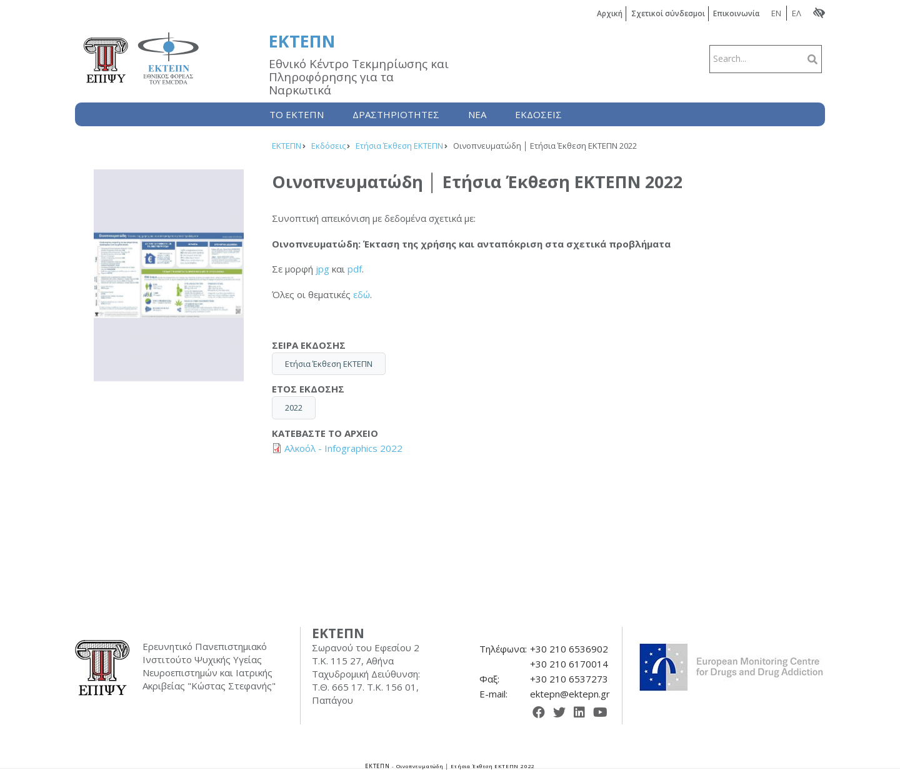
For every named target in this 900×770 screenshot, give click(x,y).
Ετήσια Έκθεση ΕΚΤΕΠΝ (328, 363)
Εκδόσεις (538, 114)
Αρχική (607, 13)
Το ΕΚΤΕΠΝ (296, 114)
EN (776, 13)
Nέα (477, 114)
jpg (322, 268)
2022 (293, 407)
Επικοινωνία (736, 13)
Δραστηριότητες (395, 114)
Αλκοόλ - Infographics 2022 (343, 448)
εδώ (361, 294)
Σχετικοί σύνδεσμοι (666, 13)
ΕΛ (796, 13)
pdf (355, 268)
